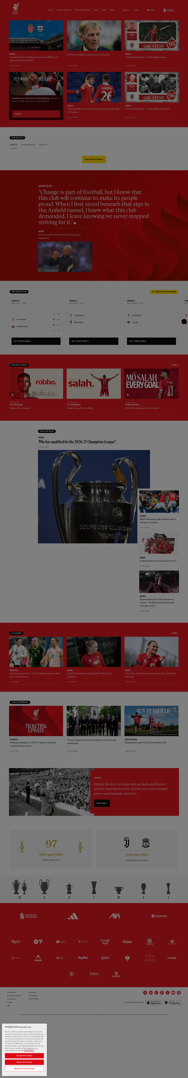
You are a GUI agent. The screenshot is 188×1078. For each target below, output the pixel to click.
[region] (24, 1050)
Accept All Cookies (24, 1056)
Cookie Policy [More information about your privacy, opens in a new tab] (29, 1050)
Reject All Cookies (24, 1062)
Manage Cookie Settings (24, 1069)
